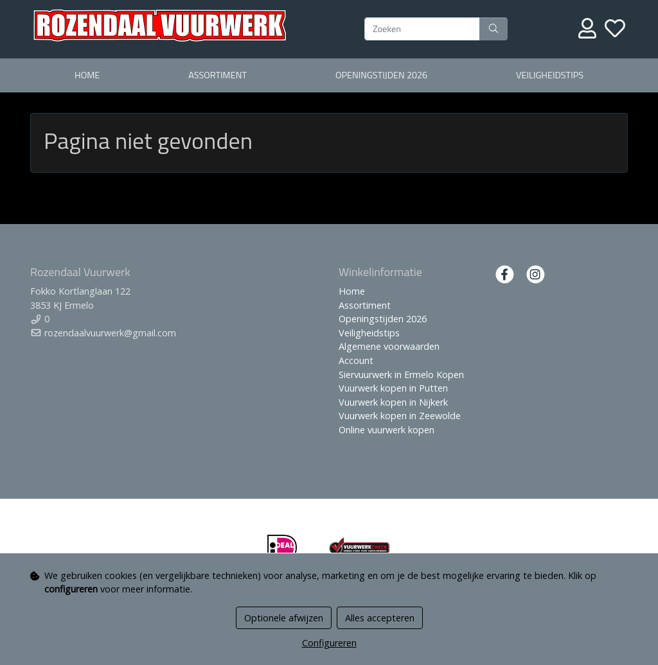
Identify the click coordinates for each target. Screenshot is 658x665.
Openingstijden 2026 (381, 75)
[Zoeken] (422, 28)
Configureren (329, 643)
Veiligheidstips (549, 75)
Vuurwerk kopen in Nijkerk (393, 402)
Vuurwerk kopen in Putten (393, 388)
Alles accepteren (379, 618)
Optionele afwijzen (283, 618)
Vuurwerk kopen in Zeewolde (400, 416)
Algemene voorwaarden (389, 346)
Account (356, 360)
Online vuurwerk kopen (386, 430)
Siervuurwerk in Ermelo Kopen (401, 374)
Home (87, 75)
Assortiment (217, 75)
